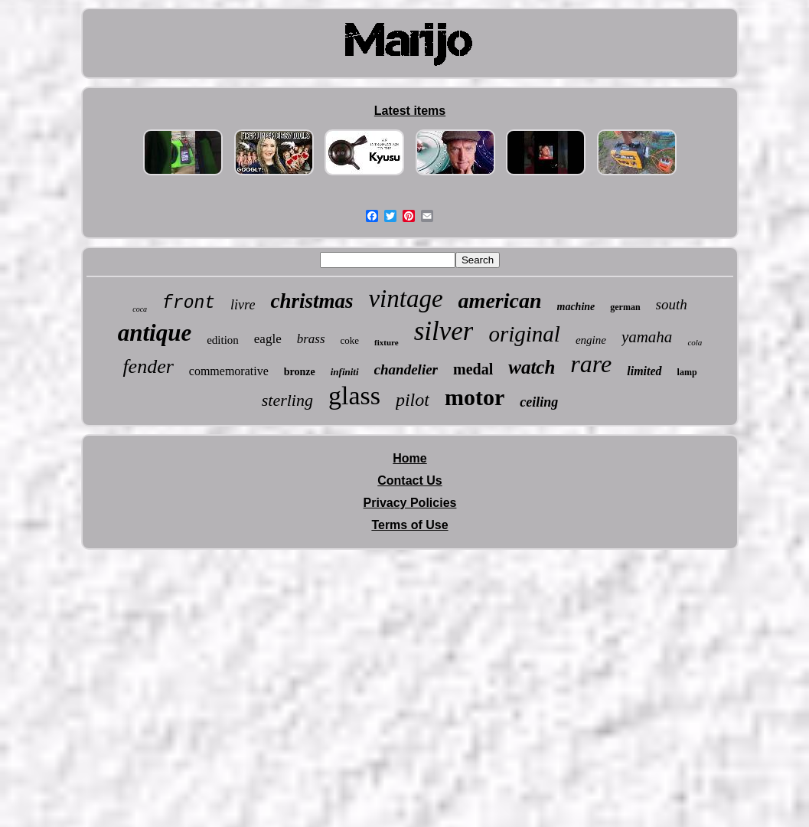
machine (576, 306)
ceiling (539, 402)
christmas (311, 300)
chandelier (406, 369)
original (523, 334)
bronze (299, 372)
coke (350, 340)
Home (409, 458)
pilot (412, 400)
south (671, 304)
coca (139, 309)
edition (223, 340)
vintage (405, 298)
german (625, 307)
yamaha (647, 337)
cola (694, 342)
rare (591, 364)
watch (531, 367)
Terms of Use (409, 524)
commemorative (229, 371)
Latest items (409, 110)
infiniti (345, 372)
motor (474, 397)
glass (354, 395)
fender (147, 366)
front (188, 303)
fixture (386, 342)
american (500, 300)
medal (473, 369)
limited (644, 371)
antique (154, 332)
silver (444, 331)
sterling (287, 400)
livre (242, 304)
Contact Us (409, 480)
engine (591, 340)
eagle (268, 339)
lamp (687, 372)
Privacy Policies (410, 502)
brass (311, 339)
